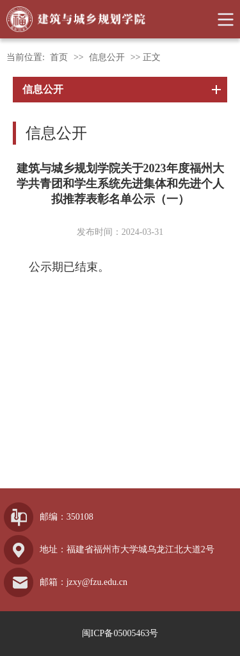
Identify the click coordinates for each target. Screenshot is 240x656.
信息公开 (107, 57)
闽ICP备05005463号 (120, 633)
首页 (59, 57)
